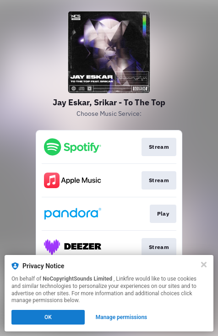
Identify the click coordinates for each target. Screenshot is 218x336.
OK (48, 317)
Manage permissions (121, 317)
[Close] (203, 264)
